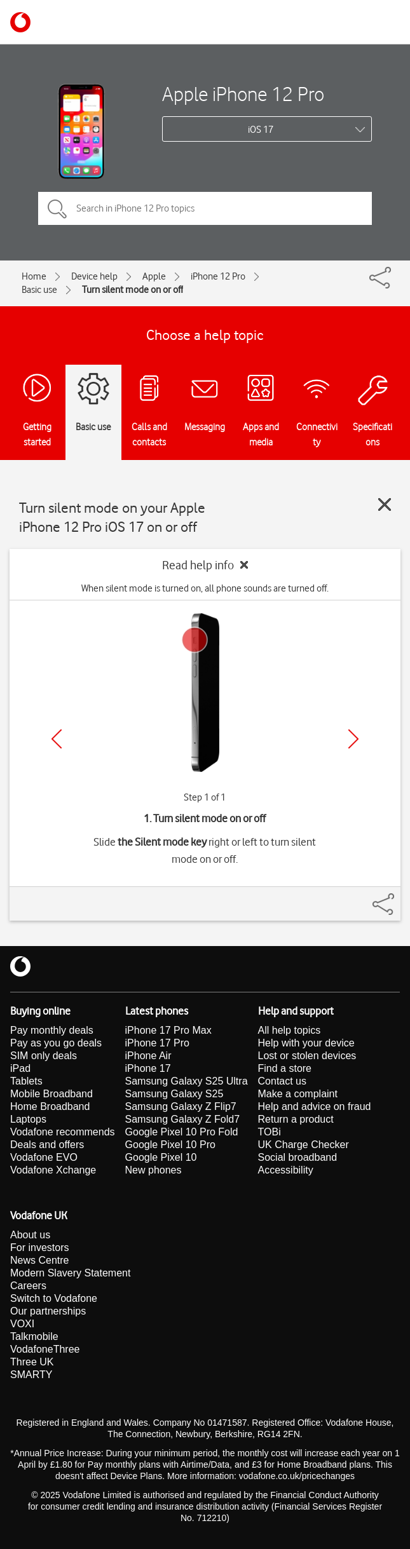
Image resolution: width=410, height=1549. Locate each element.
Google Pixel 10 (161, 1157)
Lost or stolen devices (307, 1055)
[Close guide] (384, 504)
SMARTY (31, 1374)
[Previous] (56, 738)
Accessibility (285, 1170)
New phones (153, 1170)
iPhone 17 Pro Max (168, 1030)
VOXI (22, 1323)
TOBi (269, 1131)
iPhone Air (148, 1055)
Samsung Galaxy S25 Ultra (186, 1081)
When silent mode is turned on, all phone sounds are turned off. (205, 588)
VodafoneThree (44, 1349)
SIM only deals (43, 1055)
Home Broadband (50, 1106)
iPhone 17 (148, 1068)
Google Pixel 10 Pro (170, 1144)
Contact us (282, 1081)
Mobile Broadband (51, 1093)
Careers (28, 1285)
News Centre (39, 1260)
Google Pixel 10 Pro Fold (181, 1131)
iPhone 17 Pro (157, 1043)
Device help (94, 276)
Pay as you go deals (56, 1043)
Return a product (296, 1119)
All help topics (289, 1030)
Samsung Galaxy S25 (174, 1093)
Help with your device (306, 1043)
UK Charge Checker (303, 1144)
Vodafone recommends (62, 1131)
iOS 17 (260, 129)
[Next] (353, 738)
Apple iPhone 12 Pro (243, 93)
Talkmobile (34, 1336)
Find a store (284, 1068)
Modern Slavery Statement (70, 1273)
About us (30, 1234)
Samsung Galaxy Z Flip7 (180, 1106)
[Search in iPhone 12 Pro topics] (205, 208)
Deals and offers (47, 1144)
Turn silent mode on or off (132, 289)
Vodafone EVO (44, 1157)
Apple (154, 276)
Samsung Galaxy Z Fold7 (182, 1119)
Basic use (39, 289)
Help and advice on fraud (314, 1106)
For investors (39, 1247)
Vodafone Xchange (53, 1170)
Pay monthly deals (51, 1030)
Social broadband (298, 1157)
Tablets (26, 1081)
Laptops (28, 1119)
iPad (20, 1068)
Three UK (31, 1361)
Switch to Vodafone (53, 1298)
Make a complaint (298, 1093)
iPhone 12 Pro (218, 276)
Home (34, 276)
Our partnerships (48, 1311)
